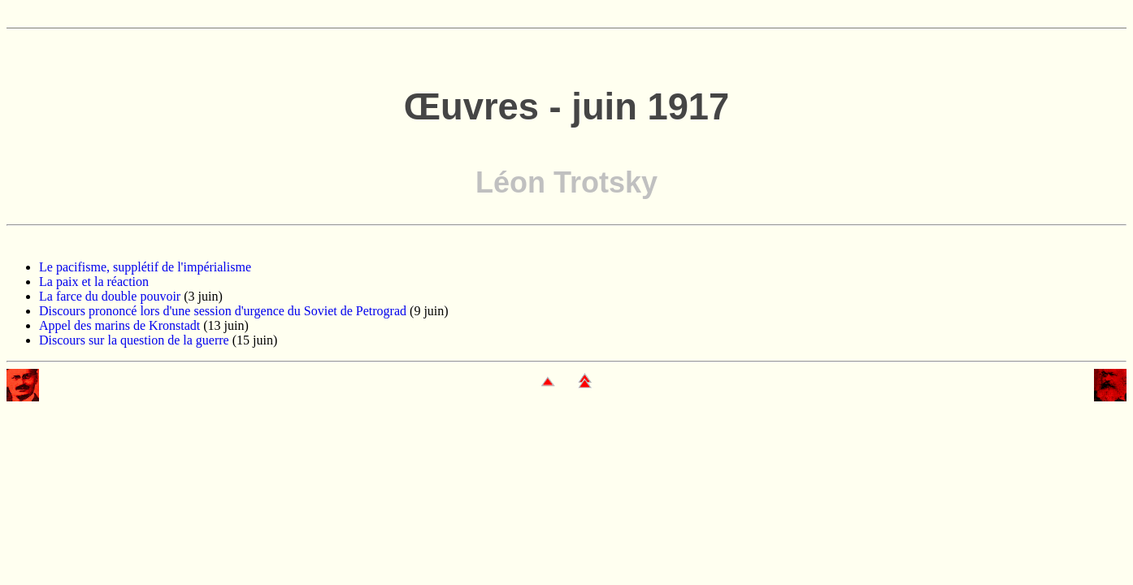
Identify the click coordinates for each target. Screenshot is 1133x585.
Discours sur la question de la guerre (134, 340)
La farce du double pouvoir (109, 296)
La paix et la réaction (94, 281)
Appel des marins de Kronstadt (119, 325)
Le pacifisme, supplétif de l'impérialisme (145, 267)
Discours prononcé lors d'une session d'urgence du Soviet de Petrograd (222, 311)
